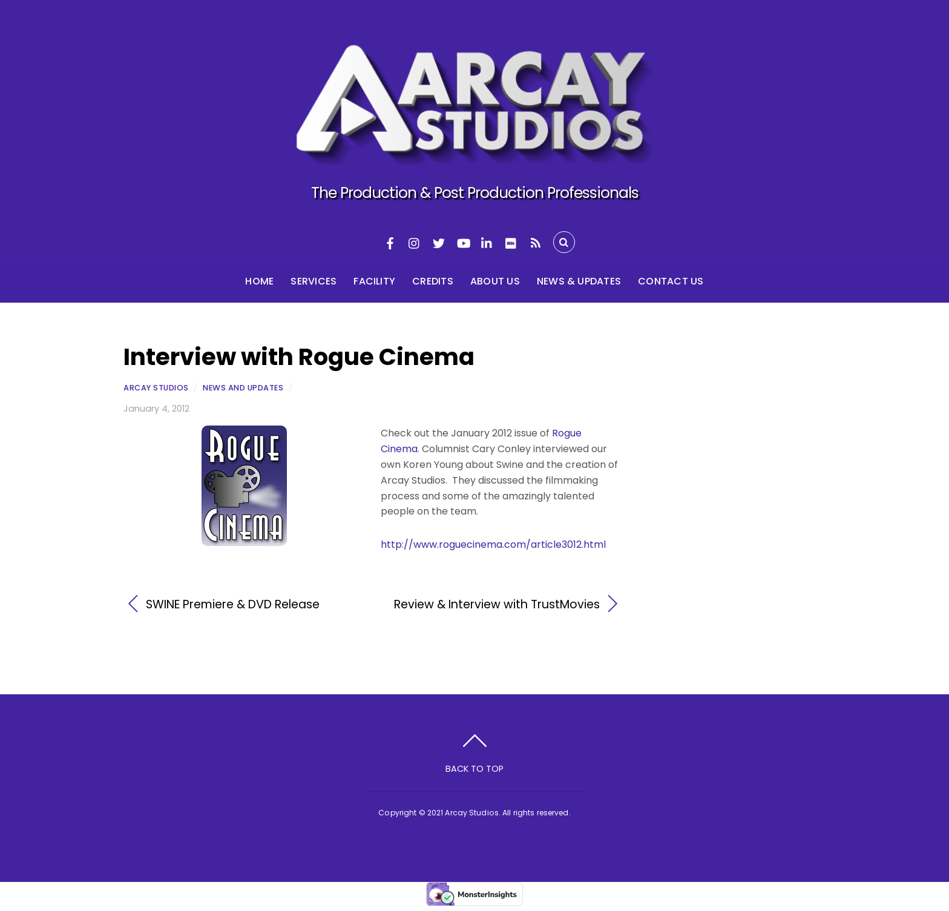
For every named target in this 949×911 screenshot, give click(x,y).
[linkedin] (487, 242)
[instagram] (414, 242)
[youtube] (463, 242)
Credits (432, 281)
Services (314, 281)
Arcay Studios (156, 388)
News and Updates (243, 388)
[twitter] (439, 242)
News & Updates (579, 281)
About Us (495, 281)
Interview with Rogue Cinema (299, 357)
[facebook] (390, 242)
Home (259, 281)
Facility (374, 281)
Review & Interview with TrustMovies (494, 605)
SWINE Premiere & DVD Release (233, 605)
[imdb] (511, 242)
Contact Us (670, 281)
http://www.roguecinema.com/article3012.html (493, 544)
